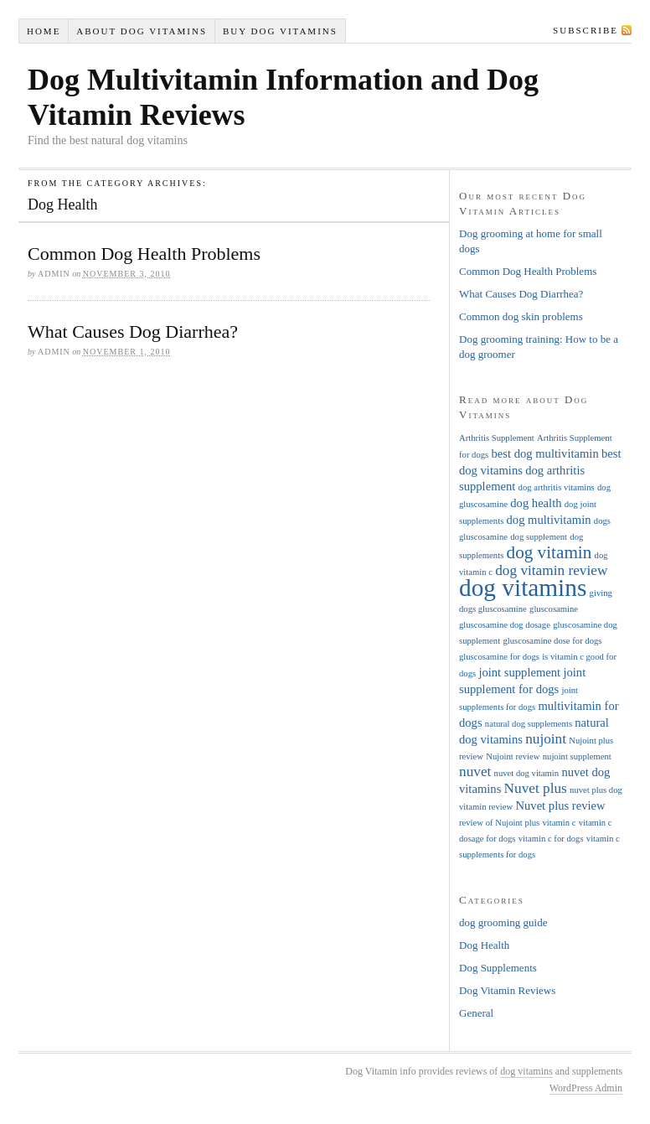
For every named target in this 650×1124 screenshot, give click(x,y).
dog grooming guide (503, 922)
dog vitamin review (551, 570)
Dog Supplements (498, 967)
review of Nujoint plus (499, 822)
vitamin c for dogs (551, 838)
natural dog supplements (528, 723)
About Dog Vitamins (141, 31)
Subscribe (585, 30)
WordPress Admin (585, 1088)
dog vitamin (549, 552)
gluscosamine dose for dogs (552, 640)
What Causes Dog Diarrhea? (133, 331)
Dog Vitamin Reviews (507, 990)
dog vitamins (522, 587)
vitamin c (558, 822)
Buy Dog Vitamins (280, 31)
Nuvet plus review (560, 805)
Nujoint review (512, 756)
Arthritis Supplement (496, 438)
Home (43, 31)
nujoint (545, 739)
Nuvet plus (535, 788)
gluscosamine (553, 609)
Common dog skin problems (521, 316)
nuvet (475, 772)
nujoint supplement (577, 756)
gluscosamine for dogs (499, 656)
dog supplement (538, 536)
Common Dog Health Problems (144, 253)
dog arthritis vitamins (556, 487)
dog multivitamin (549, 519)
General (476, 1013)
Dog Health (484, 945)
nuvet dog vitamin (527, 773)
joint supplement (519, 672)
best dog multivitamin (544, 453)
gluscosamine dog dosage (504, 624)
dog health (535, 503)
